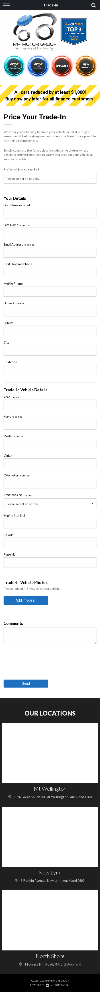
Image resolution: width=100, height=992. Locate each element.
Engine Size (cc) (14, 515)
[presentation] (37, 663)
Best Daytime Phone (18, 264)
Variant (9, 455)
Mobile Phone (13, 283)
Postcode (10, 362)
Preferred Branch (21, 169)
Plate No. (10, 554)
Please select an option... (23, 178)
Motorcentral (58, 985)
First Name (17, 205)
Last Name (17, 225)
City (6, 342)
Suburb (9, 323)
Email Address (19, 244)
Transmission (18, 495)
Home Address (14, 303)
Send (26, 683)
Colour (8, 535)
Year (12, 397)
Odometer (17, 475)
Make (13, 416)
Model (14, 436)
